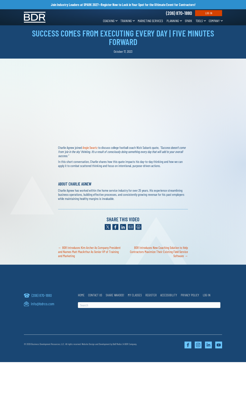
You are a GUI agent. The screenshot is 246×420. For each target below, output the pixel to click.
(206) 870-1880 (179, 13)
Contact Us (95, 295)
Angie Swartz (90, 147)
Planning (173, 21)
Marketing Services (150, 21)
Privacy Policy (190, 295)
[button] (116, 20)
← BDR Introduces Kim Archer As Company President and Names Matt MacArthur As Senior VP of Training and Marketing (89, 251)
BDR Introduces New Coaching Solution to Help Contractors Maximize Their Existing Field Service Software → (159, 251)
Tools (199, 21)
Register (151, 295)
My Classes (135, 295)
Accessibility (168, 295)
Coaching (108, 21)
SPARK (188, 21)
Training (126, 21)
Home (81, 295)
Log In (208, 13)
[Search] (149, 305)
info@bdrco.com (42, 303)
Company (214, 21)
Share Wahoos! (115, 295)
